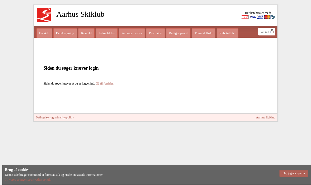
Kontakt (86, 33)
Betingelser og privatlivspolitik (55, 117)
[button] (293, 173)
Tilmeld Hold (204, 33)
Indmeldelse (107, 33)
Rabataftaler (227, 33)
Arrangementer (132, 33)
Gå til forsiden (104, 83)
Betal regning (65, 33)
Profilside (155, 33)
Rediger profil (178, 33)
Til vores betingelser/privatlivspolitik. (28, 179)
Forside (44, 33)
